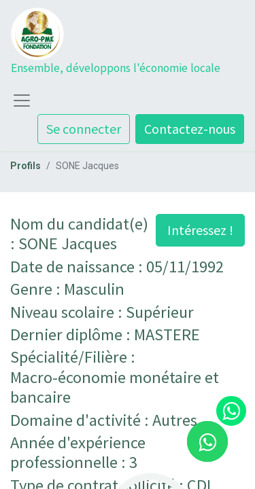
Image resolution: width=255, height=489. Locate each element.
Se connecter (83, 128)
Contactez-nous (189, 128)
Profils (25, 165)
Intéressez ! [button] (200, 229)
